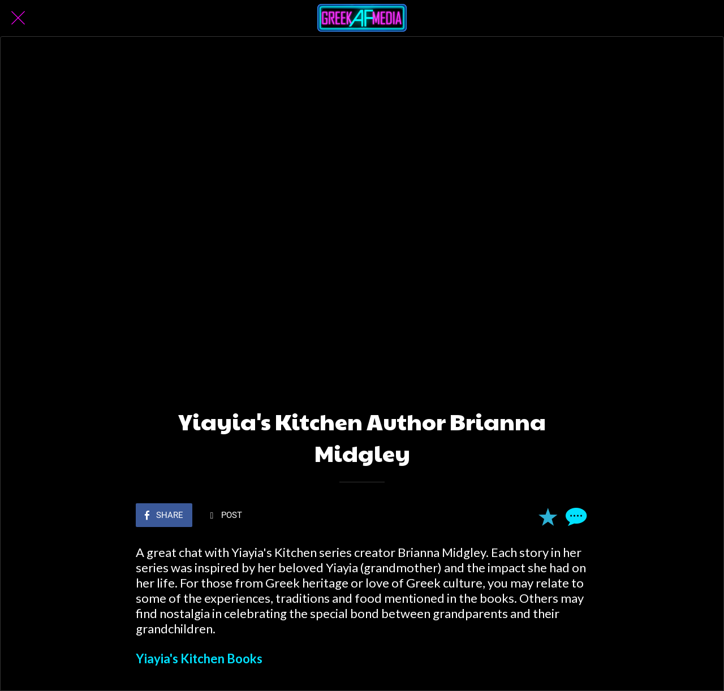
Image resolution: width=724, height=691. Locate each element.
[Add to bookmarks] (547, 516)
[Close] (18, 18)
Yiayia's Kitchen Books (199, 658)
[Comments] (574, 516)
